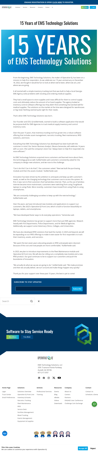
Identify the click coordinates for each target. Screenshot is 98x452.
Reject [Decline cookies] (93, 448)
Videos (56, 400)
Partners (68, 397)
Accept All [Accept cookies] (83, 448)
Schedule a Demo (92, 394)
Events (56, 392)
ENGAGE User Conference (74, 400)
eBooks (56, 397)
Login (4, 392)
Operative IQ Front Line (26, 394)
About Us (68, 392)
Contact (47, 7)
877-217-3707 (43, 372)
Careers (67, 394)
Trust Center (6, 394)
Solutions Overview (24, 392)
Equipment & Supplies (26, 421)
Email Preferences (8, 397)
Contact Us (89, 392)
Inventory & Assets (24, 397)
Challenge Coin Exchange (74, 403)
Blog (55, 394)
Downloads (58, 403)
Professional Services (44, 392)
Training (40, 394)
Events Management (25, 418)
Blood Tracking (23, 415)
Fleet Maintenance (24, 403)
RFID (19, 406)
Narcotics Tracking (24, 400)
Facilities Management (26, 412)
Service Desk (22, 409)
